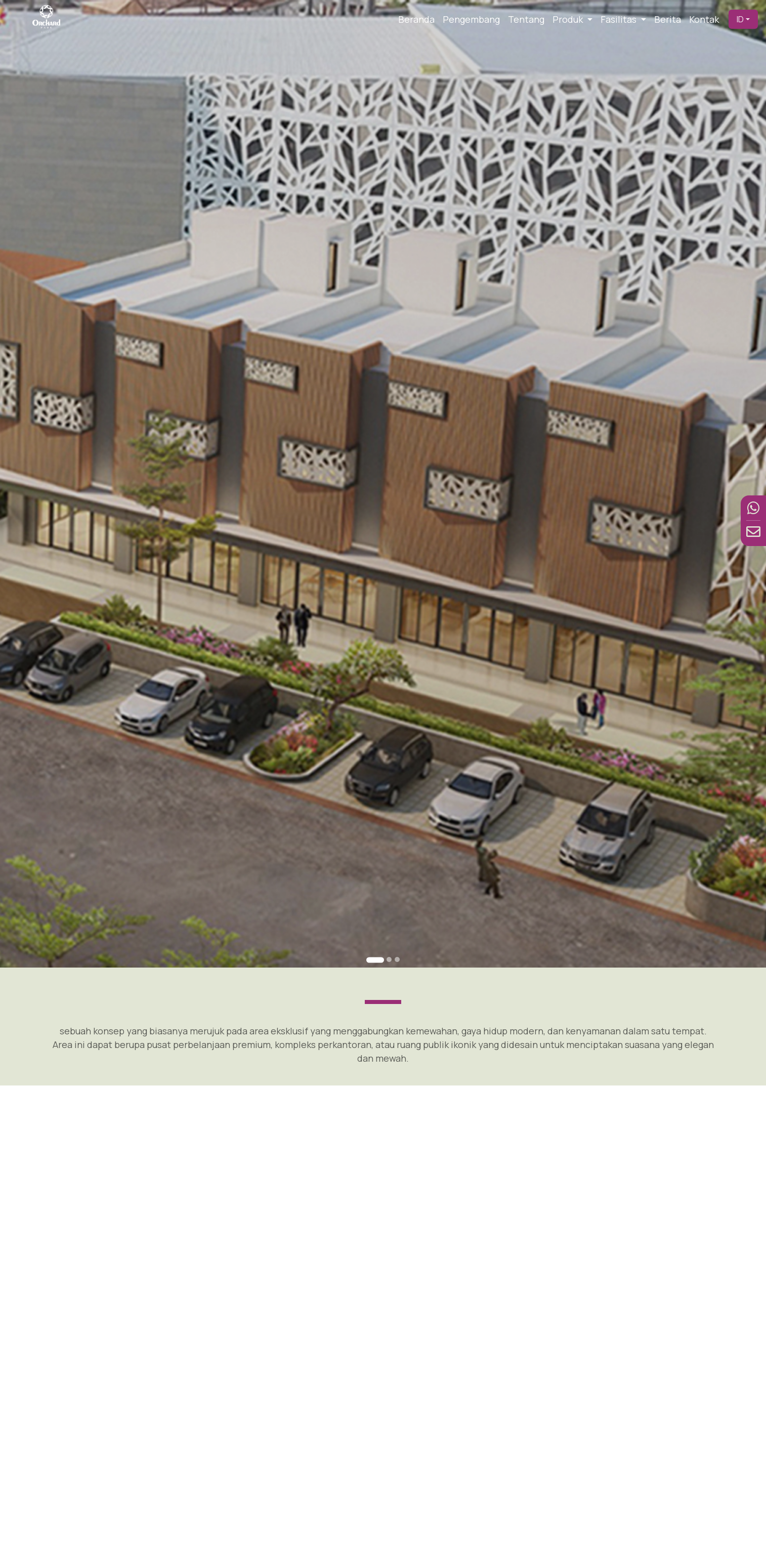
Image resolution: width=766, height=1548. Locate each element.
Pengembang (471, 19)
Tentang (526, 19)
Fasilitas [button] (620, 19)
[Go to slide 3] (397, 959)
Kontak (704, 19)
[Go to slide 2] (389, 959)
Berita (667, 19)
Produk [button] (568, 19)
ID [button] (740, 19)
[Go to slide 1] (375, 960)
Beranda (416, 19)
